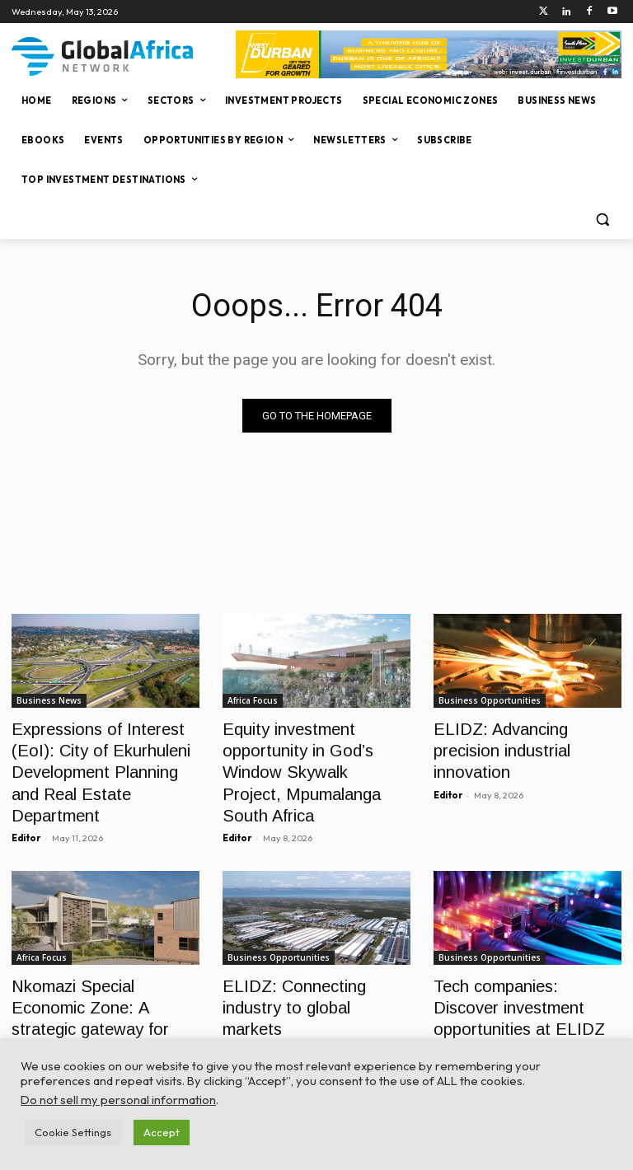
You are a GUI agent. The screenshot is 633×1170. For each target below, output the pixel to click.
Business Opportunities (489, 700)
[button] (602, 219)
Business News (49, 700)
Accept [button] (161, 1132)
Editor (26, 802)
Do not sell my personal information (118, 1099)
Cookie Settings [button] (73, 1132)
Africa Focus (252, 700)
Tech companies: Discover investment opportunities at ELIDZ (521, 967)
